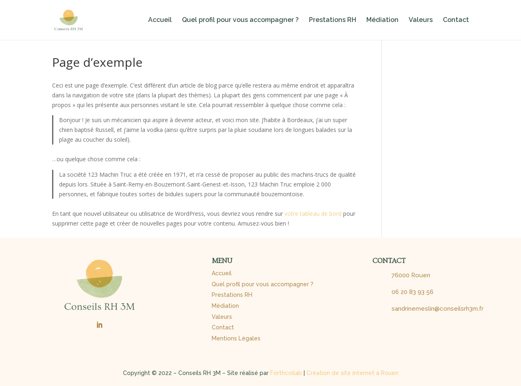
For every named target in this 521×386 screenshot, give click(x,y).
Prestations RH (332, 20)
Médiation (382, 20)
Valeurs (421, 20)
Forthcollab (286, 373)
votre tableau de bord (313, 213)
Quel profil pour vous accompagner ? (240, 20)
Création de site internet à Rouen (352, 373)
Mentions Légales (236, 338)
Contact (456, 20)
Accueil (160, 20)
